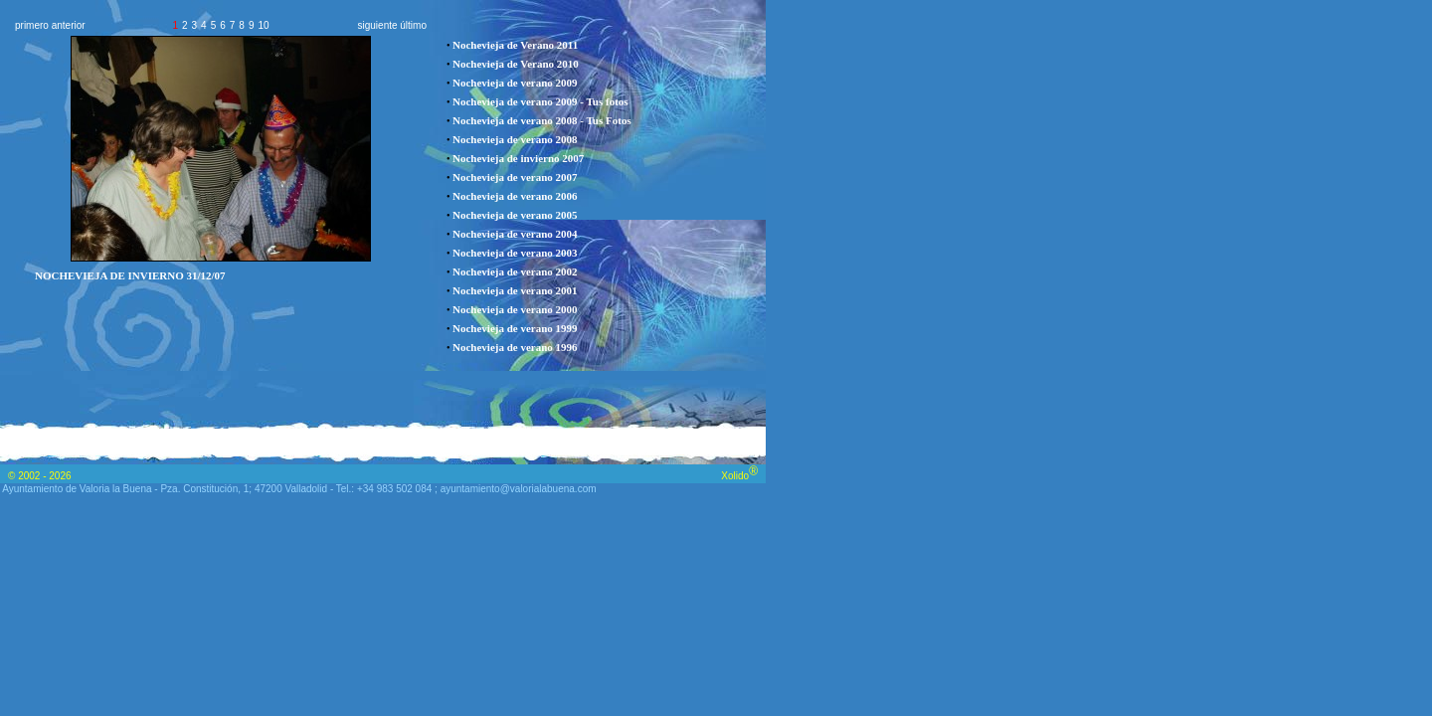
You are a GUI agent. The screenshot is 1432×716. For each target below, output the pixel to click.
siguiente (378, 25)
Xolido (739, 475)
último (413, 25)
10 (263, 25)
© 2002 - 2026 (40, 475)
